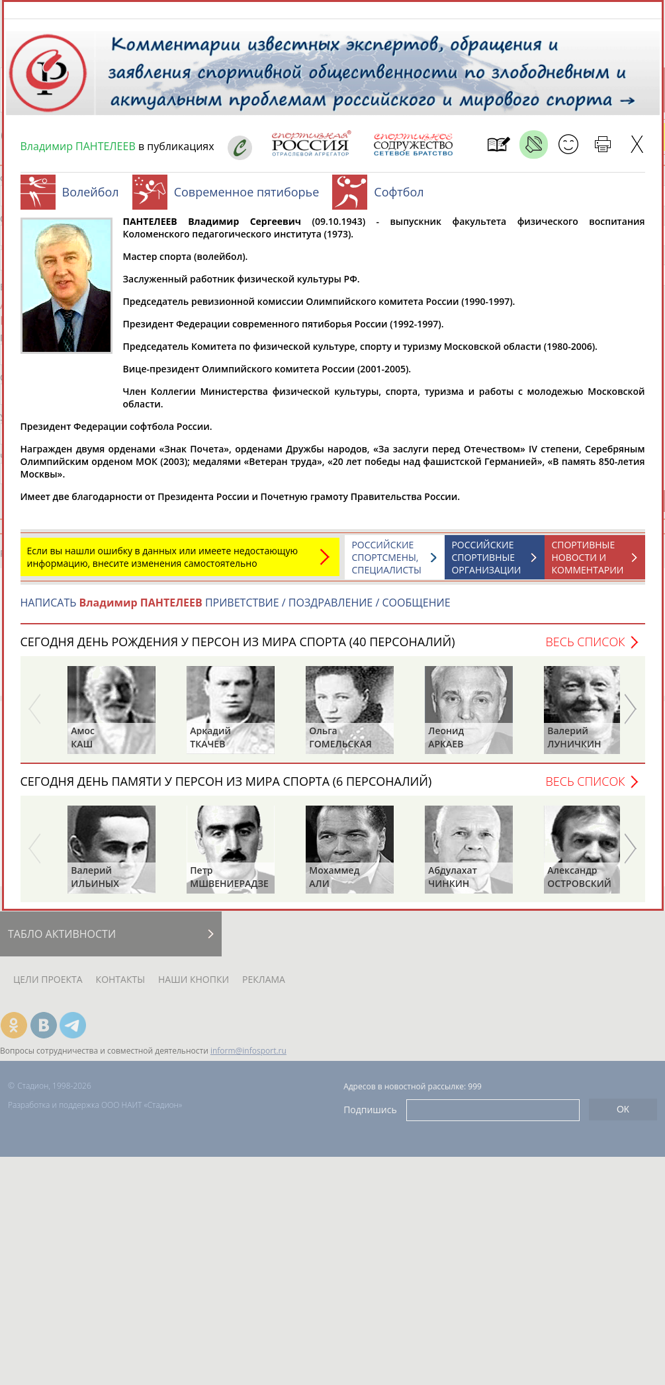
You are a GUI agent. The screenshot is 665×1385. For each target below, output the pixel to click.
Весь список (585, 648)
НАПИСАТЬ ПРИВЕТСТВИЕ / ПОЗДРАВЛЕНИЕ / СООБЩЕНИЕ (236, 609)
